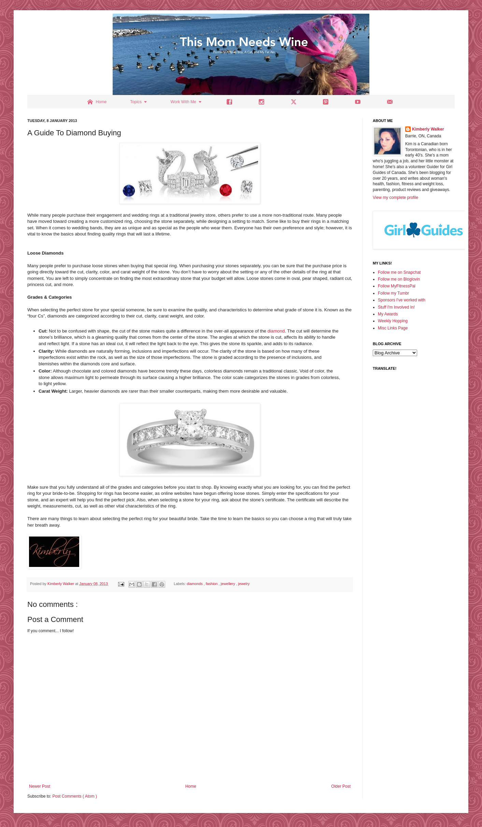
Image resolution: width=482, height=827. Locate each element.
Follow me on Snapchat (399, 272)
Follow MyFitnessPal (396, 286)
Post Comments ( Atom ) (74, 796)
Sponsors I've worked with (401, 300)
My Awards (388, 314)
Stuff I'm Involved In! (396, 307)
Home (190, 786)
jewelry (244, 584)
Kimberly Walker (428, 129)
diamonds (195, 584)
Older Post (341, 786)
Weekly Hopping (393, 320)
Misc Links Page (393, 328)
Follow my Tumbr (393, 293)
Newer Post (39, 786)
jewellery (228, 584)
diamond (276, 331)
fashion (212, 584)
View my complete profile (395, 197)
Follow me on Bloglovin (399, 279)
